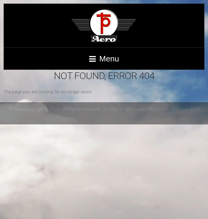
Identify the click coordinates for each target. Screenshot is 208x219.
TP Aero (104, 25)
